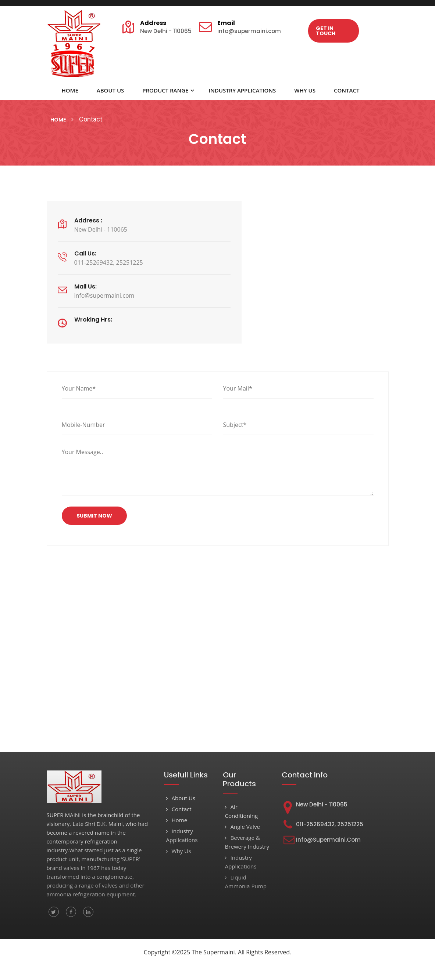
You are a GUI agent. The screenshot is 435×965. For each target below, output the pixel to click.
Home (70, 90)
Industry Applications (242, 90)
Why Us (304, 90)
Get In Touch (325, 31)
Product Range (165, 90)
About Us (110, 90)
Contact (346, 90)
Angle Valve (242, 826)
